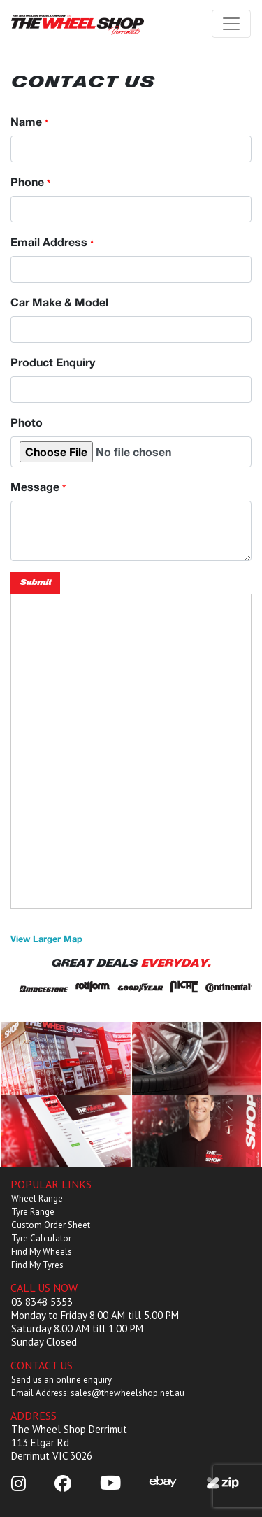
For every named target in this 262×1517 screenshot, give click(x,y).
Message (38, 486)
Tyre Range (32, 1212)
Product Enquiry (52, 362)
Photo (26, 422)
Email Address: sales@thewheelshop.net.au (97, 1393)
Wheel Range (37, 1198)
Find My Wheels (41, 1252)
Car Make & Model (59, 301)
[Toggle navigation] (231, 24)
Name (29, 121)
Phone (30, 181)
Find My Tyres (37, 1265)
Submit (35, 582)
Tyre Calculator (41, 1238)
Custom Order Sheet (50, 1225)
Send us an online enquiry (61, 1380)
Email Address (52, 241)
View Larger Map (46, 939)
